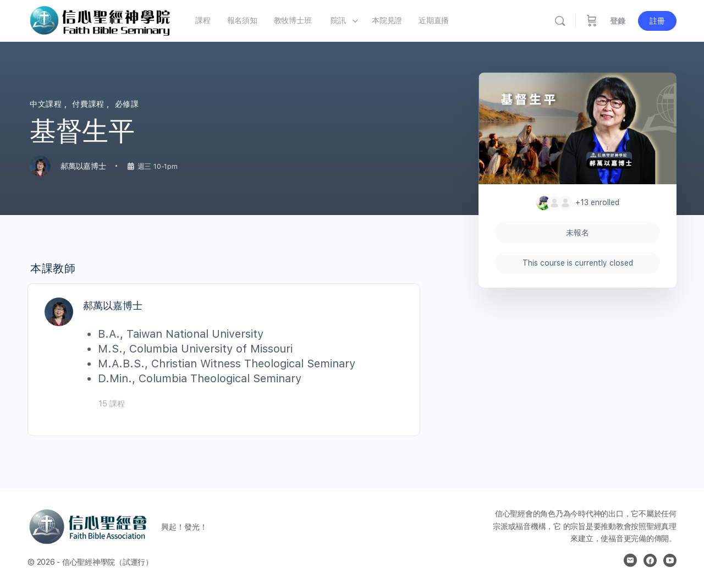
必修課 (127, 104)
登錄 (617, 20)
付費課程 (89, 104)
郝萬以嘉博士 (112, 305)
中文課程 (47, 104)
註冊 (657, 20)
